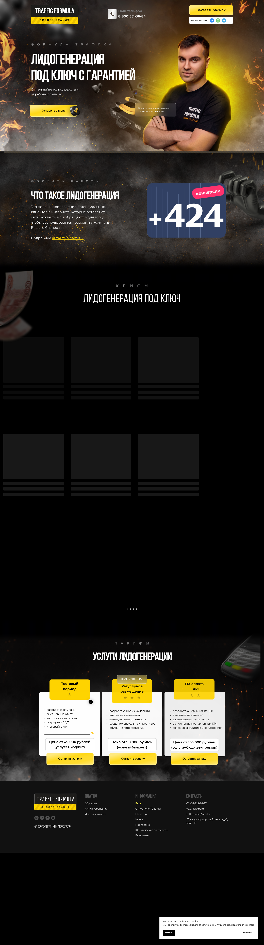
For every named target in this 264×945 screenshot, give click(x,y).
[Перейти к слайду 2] (130, 701)
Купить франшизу (96, 901)
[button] (53, 111)
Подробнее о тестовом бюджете (67, 825)
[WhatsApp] (53, 910)
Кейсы (139, 911)
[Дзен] (36, 910)
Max (188, 901)
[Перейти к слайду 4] (136, 701)
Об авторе (141, 906)
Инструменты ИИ (96, 906)
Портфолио (142, 917)
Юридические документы (151, 922)
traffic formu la (54, 11)
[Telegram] (47, 910)
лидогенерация (55, 20)
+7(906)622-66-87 (196, 895)
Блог (138, 895)
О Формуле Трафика (148, 901)
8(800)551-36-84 (132, 16)
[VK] (42, 910)
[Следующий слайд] (212, 650)
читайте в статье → (68, 238)
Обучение (91, 895)
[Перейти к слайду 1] (127, 701)
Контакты (194, 889)
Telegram (198, 901)
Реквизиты (142, 927)
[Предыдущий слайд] (51, 650)
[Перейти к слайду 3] (133, 701)
